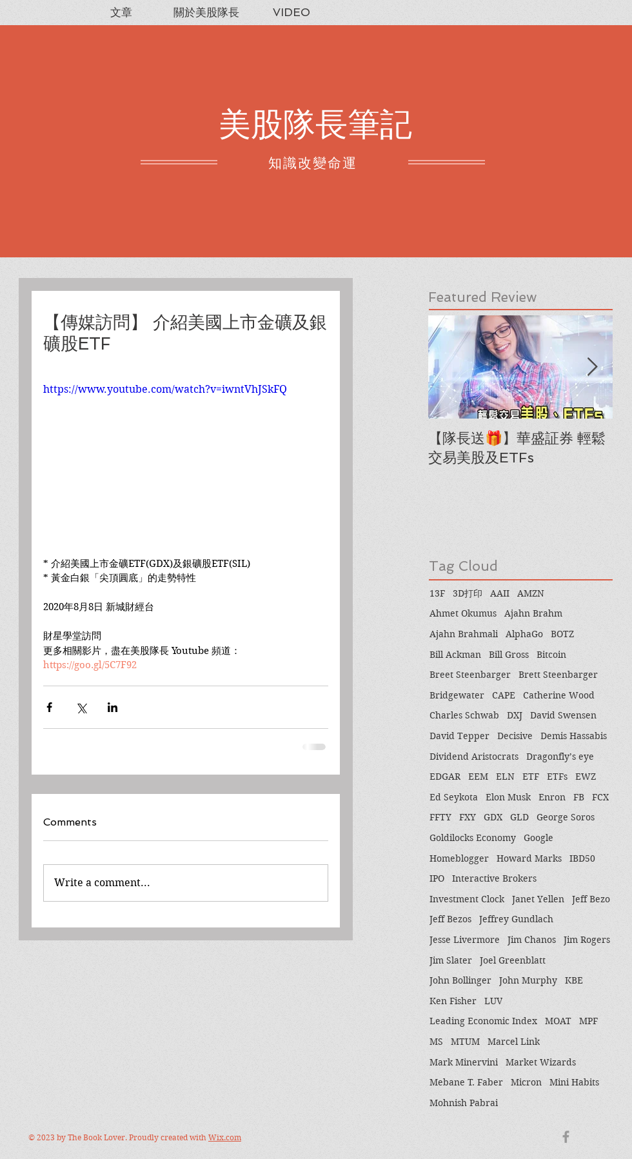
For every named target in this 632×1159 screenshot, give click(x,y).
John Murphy (528, 980)
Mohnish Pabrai (464, 1103)
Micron (526, 1082)
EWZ (585, 776)
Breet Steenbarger (470, 674)
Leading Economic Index (483, 1021)
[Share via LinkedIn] (112, 707)
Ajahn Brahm (533, 613)
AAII (499, 593)
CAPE (503, 695)
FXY (467, 817)
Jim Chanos (532, 940)
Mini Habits (574, 1082)
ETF (530, 776)
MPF (588, 1021)
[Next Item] (592, 367)
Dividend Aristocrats (474, 756)
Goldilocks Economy (473, 838)
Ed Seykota (454, 797)
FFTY (440, 817)
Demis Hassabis (573, 736)
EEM (478, 776)
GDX (493, 817)
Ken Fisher (453, 1001)
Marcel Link (514, 1041)
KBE (574, 980)
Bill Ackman (455, 654)
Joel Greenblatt (513, 960)
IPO (437, 878)
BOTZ (562, 634)
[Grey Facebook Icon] (566, 1137)
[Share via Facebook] (49, 707)
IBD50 (582, 858)
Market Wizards (541, 1062)
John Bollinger (460, 980)
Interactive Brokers (494, 878)
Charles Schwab (464, 715)
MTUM (465, 1041)
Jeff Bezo (591, 899)
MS (436, 1041)
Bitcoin (551, 654)
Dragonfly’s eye (560, 756)
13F (437, 593)
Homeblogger (459, 858)
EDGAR (445, 776)
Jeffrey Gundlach (516, 919)
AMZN (530, 593)
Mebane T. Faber (466, 1082)
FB (578, 797)
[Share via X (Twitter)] (81, 707)
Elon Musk (508, 797)
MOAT (558, 1021)
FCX (600, 797)
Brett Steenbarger (558, 674)
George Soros (566, 817)
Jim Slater (451, 960)
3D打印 (467, 593)
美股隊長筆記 (315, 124)
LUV (493, 1001)
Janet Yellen (538, 899)
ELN (505, 776)
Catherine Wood (559, 695)
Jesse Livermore (465, 940)
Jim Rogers (587, 940)
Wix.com (224, 1137)
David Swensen (563, 715)
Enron (552, 797)
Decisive (515, 736)
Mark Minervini (464, 1062)
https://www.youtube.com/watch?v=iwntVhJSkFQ (165, 389)
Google (538, 838)
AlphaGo (524, 634)
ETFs (557, 776)
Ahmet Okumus (463, 613)
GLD (519, 817)
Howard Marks (529, 858)
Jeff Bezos (450, 919)
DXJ (514, 715)
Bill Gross (509, 654)
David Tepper (459, 736)
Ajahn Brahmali (464, 634)
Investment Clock (467, 899)
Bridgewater (457, 695)
